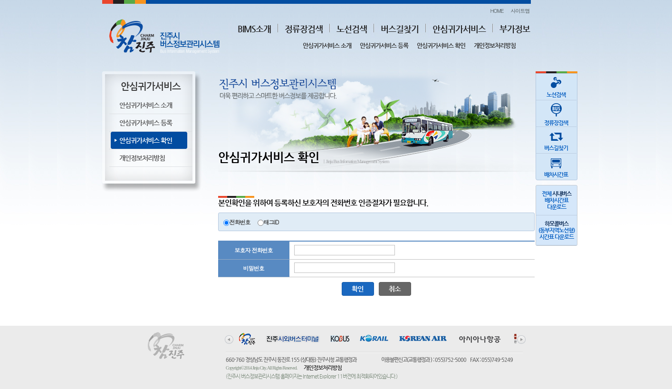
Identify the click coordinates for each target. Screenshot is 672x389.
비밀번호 (253, 268)
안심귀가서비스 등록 (384, 45)
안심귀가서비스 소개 (327, 45)
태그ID (271, 222)
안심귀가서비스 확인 (441, 45)
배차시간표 (556, 166)
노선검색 (351, 29)
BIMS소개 (254, 29)
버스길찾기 (400, 29)
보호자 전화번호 (253, 250)
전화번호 (240, 222)
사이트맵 (520, 10)
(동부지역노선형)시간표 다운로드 (556, 230)
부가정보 (514, 29)
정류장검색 (304, 29)
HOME (496, 10)
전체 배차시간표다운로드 (556, 200)
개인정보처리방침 (495, 45)
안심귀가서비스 (459, 29)
